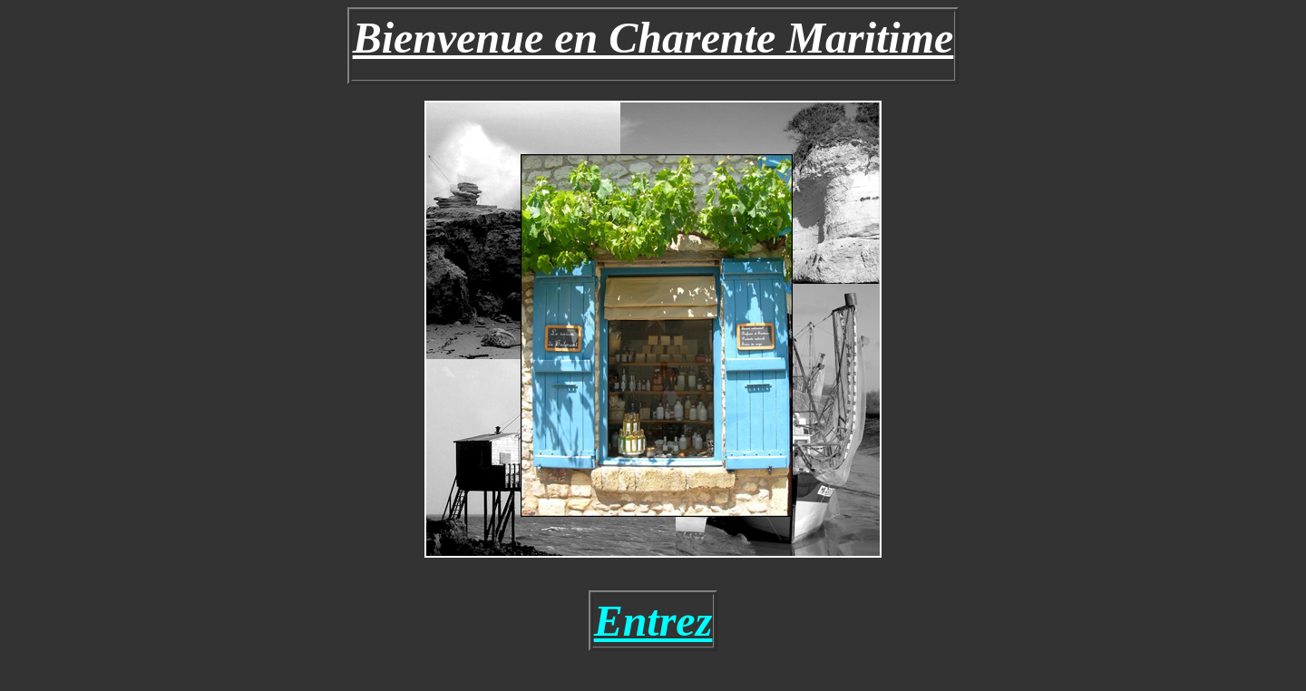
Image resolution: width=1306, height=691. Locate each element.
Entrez (653, 621)
